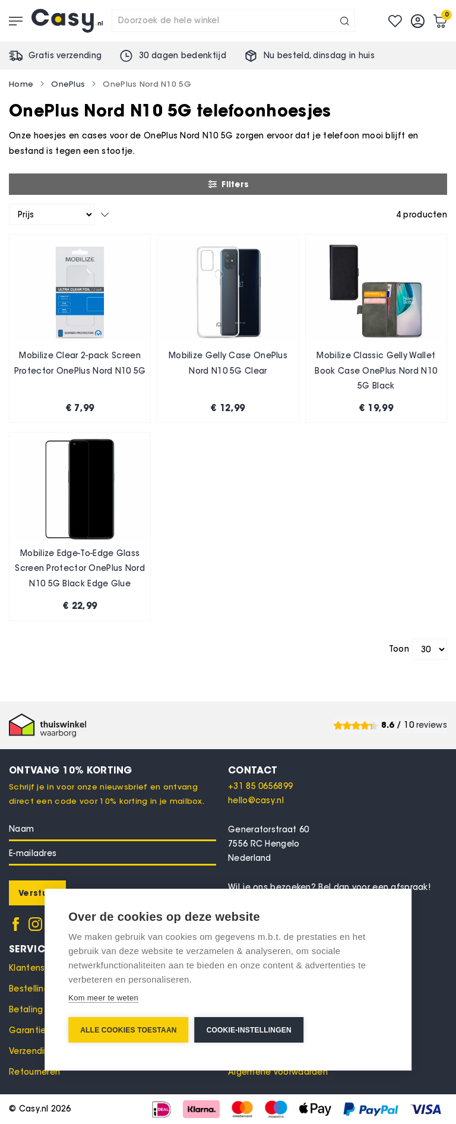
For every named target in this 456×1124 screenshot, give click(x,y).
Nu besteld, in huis (319, 55)
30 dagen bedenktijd (182, 55)
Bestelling (29, 989)
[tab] (337, 770)
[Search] (344, 21)
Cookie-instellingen (249, 1030)
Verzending (32, 1051)
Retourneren (34, 1072)
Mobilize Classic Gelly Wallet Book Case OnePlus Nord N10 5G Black (376, 371)
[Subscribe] (37, 892)
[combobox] (233, 21)
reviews (431, 725)
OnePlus (68, 84)
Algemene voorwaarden (278, 1072)
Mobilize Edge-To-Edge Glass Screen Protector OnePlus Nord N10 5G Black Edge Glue (80, 568)
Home (21, 84)
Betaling (26, 1010)
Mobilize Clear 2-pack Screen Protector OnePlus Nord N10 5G (80, 363)
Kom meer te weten (103, 997)
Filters (228, 184)
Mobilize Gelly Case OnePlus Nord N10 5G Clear (228, 363)
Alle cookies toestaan (128, 1030)
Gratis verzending (65, 55)
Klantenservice (39, 968)
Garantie (27, 1030)
